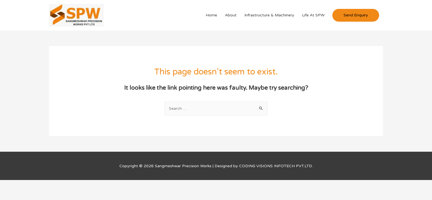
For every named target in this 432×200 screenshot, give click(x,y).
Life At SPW (313, 15)
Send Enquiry (355, 15)
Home (211, 15)
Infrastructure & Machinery (269, 15)
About (231, 15)
